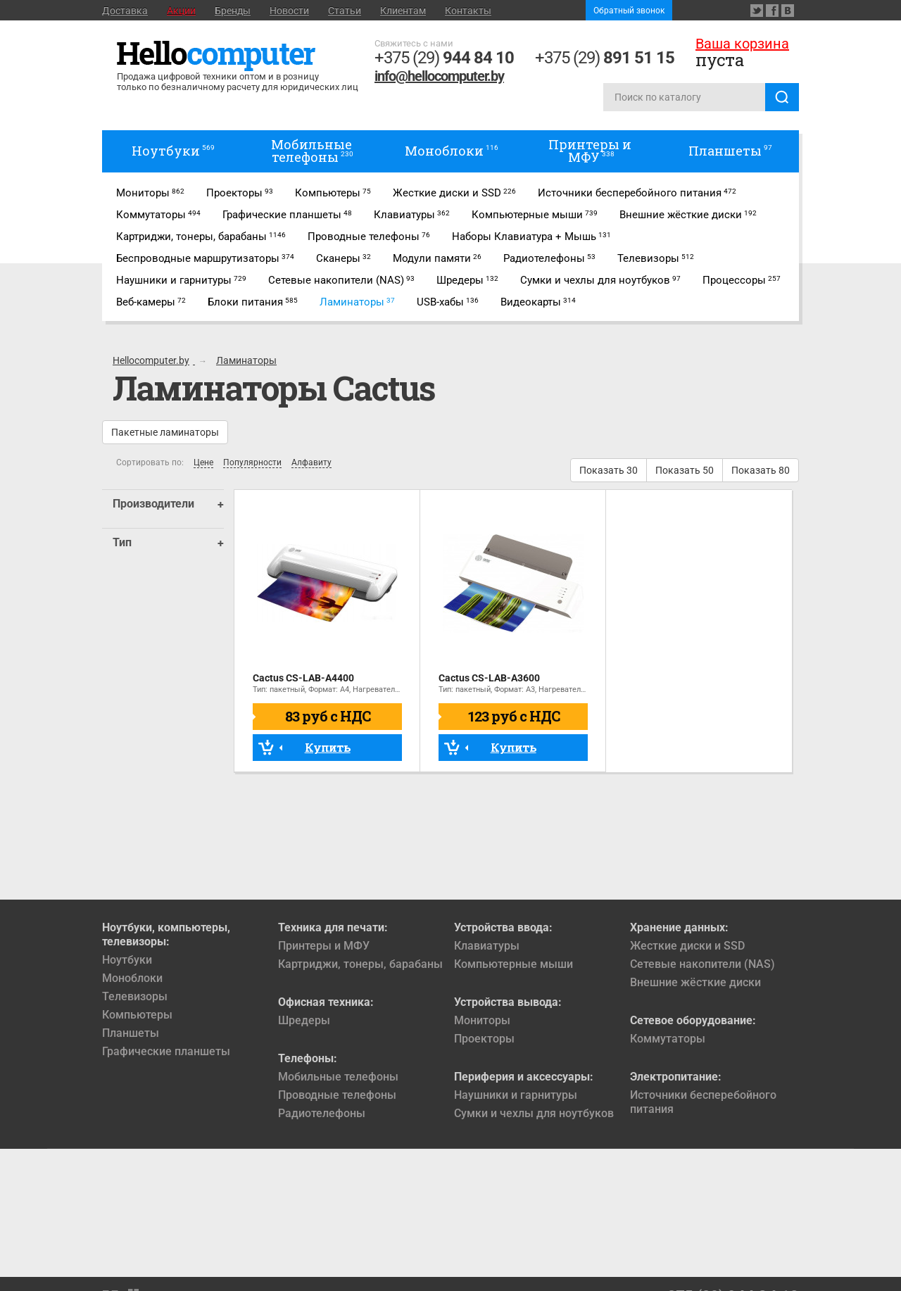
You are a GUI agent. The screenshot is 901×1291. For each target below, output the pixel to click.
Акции (181, 10)
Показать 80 (760, 470)
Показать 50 (684, 470)
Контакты (468, 10)
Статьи (344, 10)
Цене (203, 462)
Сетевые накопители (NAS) (702, 964)
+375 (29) (444, 57)
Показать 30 (608, 470)
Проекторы (484, 1038)
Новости (289, 10)
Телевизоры (135, 996)
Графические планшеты (166, 1051)
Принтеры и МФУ (324, 945)
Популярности (252, 462)
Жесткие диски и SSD (687, 945)
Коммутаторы (667, 1038)
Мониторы (482, 1020)
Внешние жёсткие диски (695, 982)
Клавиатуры (486, 945)
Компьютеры (137, 1014)
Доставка (125, 10)
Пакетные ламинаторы (165, 432)
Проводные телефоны (337, 1095)
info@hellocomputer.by (439, 76)
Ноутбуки (127, 959)
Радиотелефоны (321, 1113)
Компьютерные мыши (513, 964)
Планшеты (130, 1033)
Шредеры (304, 1020)
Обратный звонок (628, 10)
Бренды (233, 10)
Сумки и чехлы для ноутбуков (534, 1113)
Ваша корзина (742, 43)
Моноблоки (132, 978)
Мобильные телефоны (338, 1076)
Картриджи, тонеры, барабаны (360, 964)
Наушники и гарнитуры (515, 1095)
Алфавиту (311, 462)
